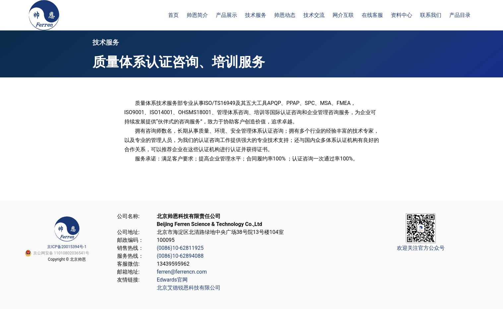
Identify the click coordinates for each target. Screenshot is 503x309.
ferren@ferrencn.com (182, 272)
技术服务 (106, 42)
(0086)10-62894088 (180, 256)
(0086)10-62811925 (180, 248)
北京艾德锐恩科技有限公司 (188, 288)
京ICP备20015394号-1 (67, 246)
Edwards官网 (172, 280)
